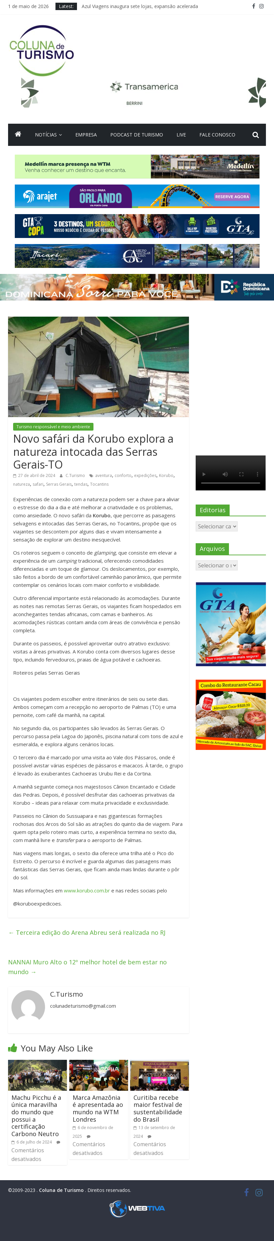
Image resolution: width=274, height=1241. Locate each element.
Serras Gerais (59, 484)
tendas (80, 484)
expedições (145, 475)
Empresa (86, 134)
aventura (103, 475)
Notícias (46, 134)
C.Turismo (76, 475)
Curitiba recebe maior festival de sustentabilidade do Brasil (157, 1108)
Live (181, 134)
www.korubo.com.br (87, 890)
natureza (21, 484)
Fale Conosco (217, 134)
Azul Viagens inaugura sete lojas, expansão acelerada (140, 6)
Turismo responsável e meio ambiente (53, 427)
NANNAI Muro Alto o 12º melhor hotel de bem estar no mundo (87, 967)
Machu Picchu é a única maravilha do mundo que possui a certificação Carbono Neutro (36, 1115)
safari (38, 484)
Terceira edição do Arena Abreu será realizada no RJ (86, 932)
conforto (123, 475)
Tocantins (99, 484)
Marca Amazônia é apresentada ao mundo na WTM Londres (98, 1108)
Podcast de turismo (136, 134)
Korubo (166, 475)
